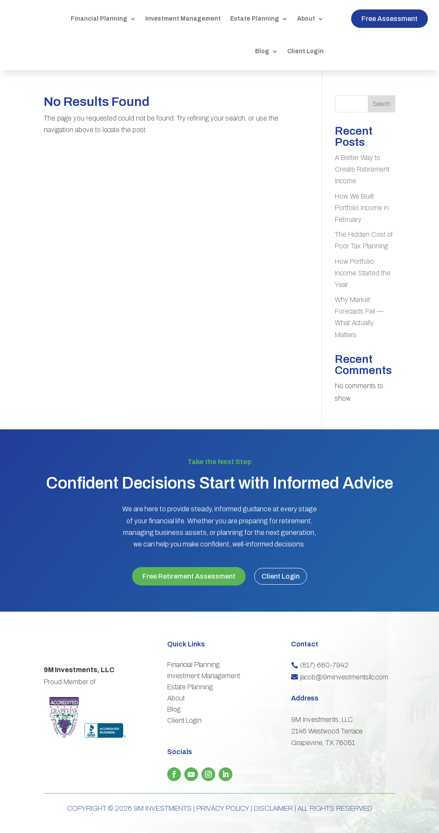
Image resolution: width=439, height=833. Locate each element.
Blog (262, 51)
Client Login (305, 51)
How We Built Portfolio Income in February (362, 208)
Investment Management (183, 18)
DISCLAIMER (273, 801)
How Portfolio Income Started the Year (363, 273)
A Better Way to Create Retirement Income (362, 169)
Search (382, 104)
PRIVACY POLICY (222, 801)
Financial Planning (99, 18)
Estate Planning (254, 18)
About (306, 18)
